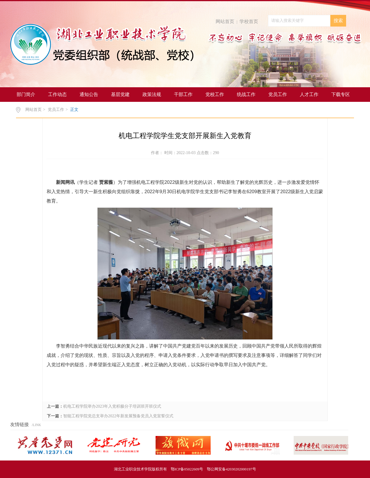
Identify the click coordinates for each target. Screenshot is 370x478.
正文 (74, 109)
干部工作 (183, 94)
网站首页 (225, 21)
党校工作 (214, 94)
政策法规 (151, 94)
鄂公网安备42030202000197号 (231, 469)
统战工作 (246, 94)
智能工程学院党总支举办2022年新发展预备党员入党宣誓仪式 (118, 416)
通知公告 (89, 94)
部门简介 (26, 94)
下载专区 (340, 94)
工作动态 (57, 94)
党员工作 (277, 94)
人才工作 (309, 94)
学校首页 (248, 21)
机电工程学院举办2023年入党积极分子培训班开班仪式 (112, 406)
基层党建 (120, 94)
